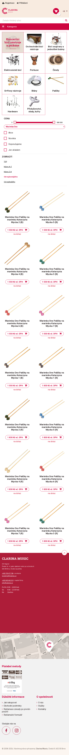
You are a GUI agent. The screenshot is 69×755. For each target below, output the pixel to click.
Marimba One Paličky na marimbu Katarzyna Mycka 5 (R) (52, 427)
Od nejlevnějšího (11, 177)
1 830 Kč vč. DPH (49, 385)
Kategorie (12, 26)
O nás (40, 702)
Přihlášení (23, 3)
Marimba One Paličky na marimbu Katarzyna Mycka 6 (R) (52, 479)
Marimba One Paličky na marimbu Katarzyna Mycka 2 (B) (17, 220)
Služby (41, 706)
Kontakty (42, 709)
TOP (5, 162)
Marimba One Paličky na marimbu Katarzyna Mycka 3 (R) (52, 531)
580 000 (60, 122)
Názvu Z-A (8, 172)
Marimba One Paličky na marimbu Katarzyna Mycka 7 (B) (52, 323)
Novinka (12, 138)
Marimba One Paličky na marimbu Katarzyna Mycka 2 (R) (17, 427)
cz (64, 11)
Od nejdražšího (9, 182)
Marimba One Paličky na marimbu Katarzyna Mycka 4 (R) (17, 479)
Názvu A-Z (8, 167)
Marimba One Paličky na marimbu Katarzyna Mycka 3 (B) (52, 271)
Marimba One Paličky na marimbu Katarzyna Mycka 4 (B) (17, 271)
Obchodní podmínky (13, 706)
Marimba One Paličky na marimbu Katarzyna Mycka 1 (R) (52, 375)
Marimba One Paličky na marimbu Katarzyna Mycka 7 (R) (17, 531)
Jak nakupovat (10, 702)
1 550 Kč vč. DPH (15, 230)
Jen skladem (14, 150)
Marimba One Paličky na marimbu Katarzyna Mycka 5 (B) (52, 220)
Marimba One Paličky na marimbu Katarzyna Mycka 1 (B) (17, 375)
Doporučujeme (15, 144)
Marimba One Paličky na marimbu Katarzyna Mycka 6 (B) (17, 323)
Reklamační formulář (13, 715)
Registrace (9, 3)
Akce (10, 132)
